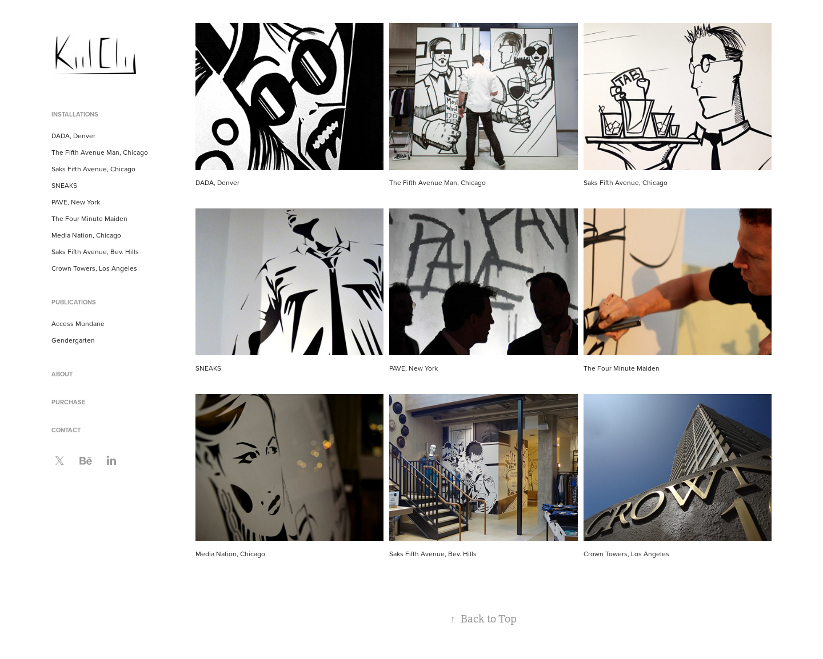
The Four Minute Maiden (89, 218)
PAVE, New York (75, 202)
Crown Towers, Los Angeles (94, 268)
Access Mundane (78, 323)
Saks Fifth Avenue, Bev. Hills (95, 251)
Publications (73, 302)
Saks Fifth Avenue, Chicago (93, 169)
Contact (66, 430)
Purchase (68, 402)
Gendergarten (73, 340)
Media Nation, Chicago (86, 235)
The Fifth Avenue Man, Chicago (99, 152)
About (62, 374)
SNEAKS (64, 185)
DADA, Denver (73, 135)
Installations (74, 114)
